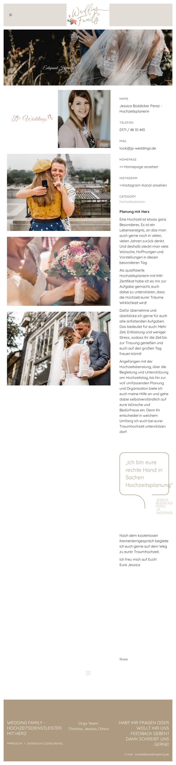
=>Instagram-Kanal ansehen (143, 185)
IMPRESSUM (14, 743)
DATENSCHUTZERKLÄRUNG (45, 743)
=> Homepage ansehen (139, 166)
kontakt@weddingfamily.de (152, 754)
